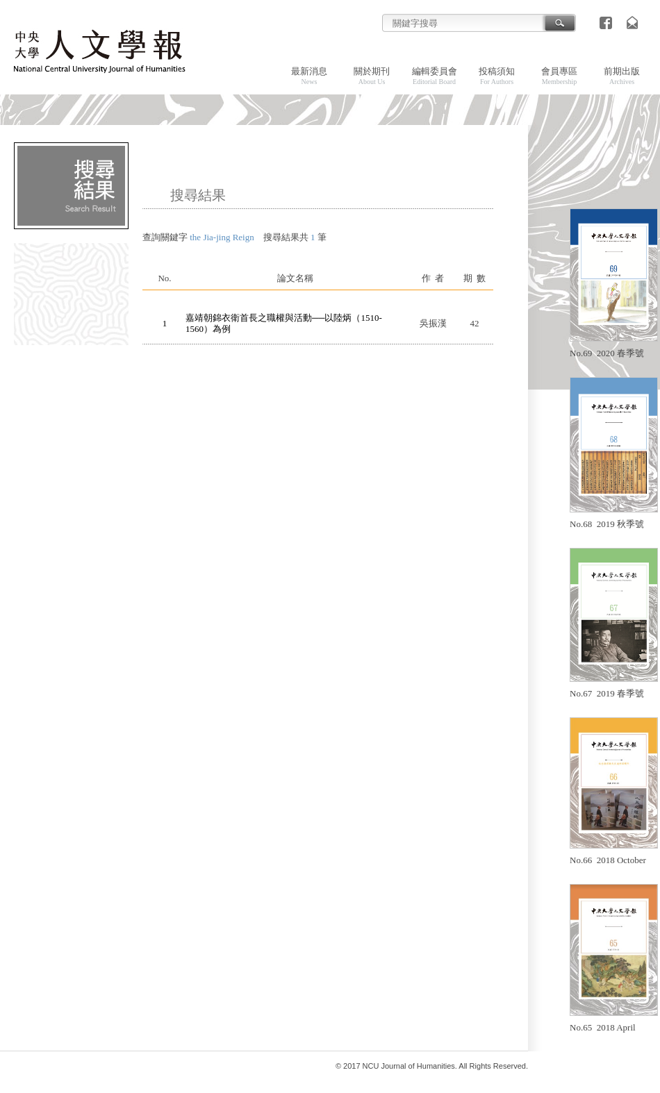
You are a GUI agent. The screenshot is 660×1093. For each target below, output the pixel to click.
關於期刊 (372, 75)
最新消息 (309, 75)
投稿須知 (497, 75)
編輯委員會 (434, 75)
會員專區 (559, 75)
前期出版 (622, 75)
